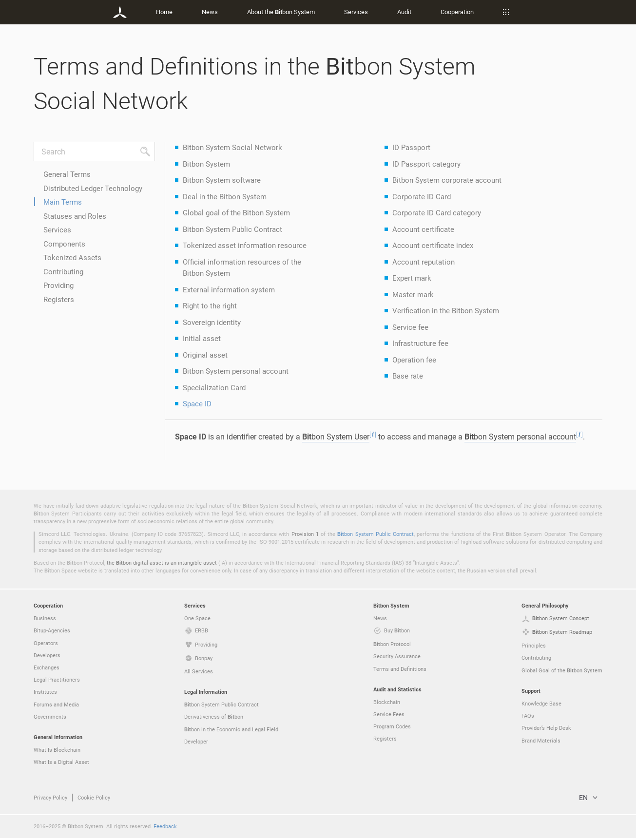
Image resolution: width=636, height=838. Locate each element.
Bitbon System (206, 164)
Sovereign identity (212, 322)
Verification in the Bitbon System (445, 310)
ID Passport (411, 147)
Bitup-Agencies (52, 630)
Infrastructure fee (420, 343)
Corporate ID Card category (436, 212)
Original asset (205, 355)
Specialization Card (214, 387)
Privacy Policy (50, 797)
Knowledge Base (541, 703)
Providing (58, 285)
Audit (404, 11)
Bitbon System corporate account (446, 180)
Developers (47, 655)
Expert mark (411, 278)
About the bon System (281, 11)
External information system (229, 289)
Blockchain (386, 701)
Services (356, 11)
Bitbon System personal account (236, 371)
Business (45, 618)
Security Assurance (397, 656)
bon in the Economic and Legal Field (231, 729)
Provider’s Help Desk (546, 727)
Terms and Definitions (399, 668)
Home (164, 11)
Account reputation (423, 262)
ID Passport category (426, 164)
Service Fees (389, 714)
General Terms (67, 174)
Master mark (413, 294)
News (210, 11)
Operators (46, 643)
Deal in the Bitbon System (225, 196)
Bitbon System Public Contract (232, 229)
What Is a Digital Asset (61, 761)
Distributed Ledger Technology (92, 188)
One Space (197, 618)
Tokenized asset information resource (245, 245)
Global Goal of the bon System (561, 670)
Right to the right (210, 305)
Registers (58, 299)
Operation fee (414, 359)
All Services (198, 671)
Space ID (197, 403)
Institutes (45, 691)
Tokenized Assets (72, 257)
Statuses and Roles (74, 216)
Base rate (407, 376)
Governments (50, 716)
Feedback (165, 826)
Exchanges (46, 667)
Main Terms (62, 202)
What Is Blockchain (57, 749)
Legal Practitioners (57, 679)
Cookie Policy (93, 797)
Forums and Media (56, 704)
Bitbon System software (222, 180)
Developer (196, 741)
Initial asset (202, 338)
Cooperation (457, 11)
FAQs (527, 715)
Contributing (63, 271)
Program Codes (392, 726)
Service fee (410, 327)
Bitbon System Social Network (232, 147)
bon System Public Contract (375, 533)
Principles (533, 645)
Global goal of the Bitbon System (236, 212)
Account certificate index (432, 245)
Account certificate (423, 229)
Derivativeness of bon (213, 717)
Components (64, 243)
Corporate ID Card (421, 196)
